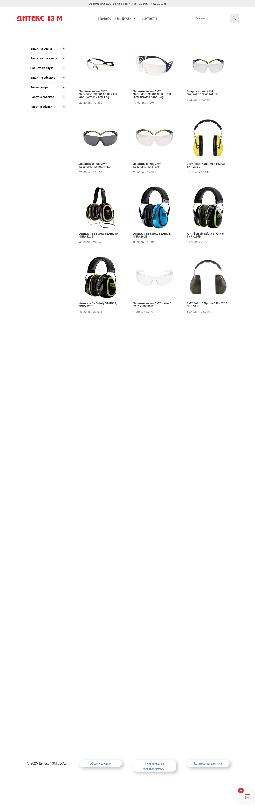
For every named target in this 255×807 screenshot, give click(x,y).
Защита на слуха (42, 68)
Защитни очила (41, 48)
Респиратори (39, 87)
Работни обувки (41, 106)
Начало (104, 18)
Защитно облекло (42, 77)
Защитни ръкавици (43, 58)
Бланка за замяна (208, 763)
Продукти (125, 18)
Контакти (149, 18)
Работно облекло (42, 97)
